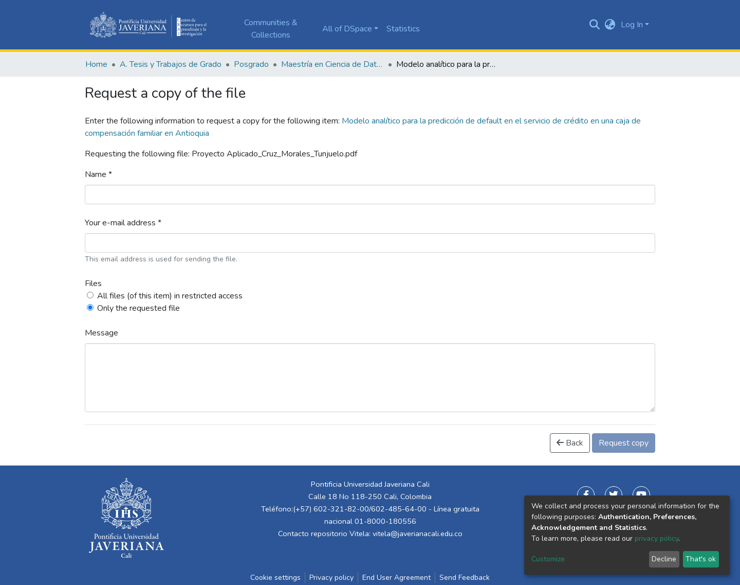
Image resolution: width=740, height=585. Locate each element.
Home (96, 64)
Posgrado (251, 64)
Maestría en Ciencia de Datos (332, 64)
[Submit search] (595, 24)
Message (101, 333)
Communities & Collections (271, 29)
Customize (548, 559)
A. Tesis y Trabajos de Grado (170, 64)
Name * (98, 174)
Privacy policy (331, 577)
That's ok (701, 559)
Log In (632, 24)
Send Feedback (464, 577)
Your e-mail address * (123, 222)
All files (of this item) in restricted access (170, 296)
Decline (664, 559)
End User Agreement (396, 577)
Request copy (624, 443)
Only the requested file (138, 308)
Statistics (403, 28)
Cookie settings (275, 577)
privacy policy (656, 538)
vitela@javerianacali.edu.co (417, 533)
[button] (610, 25)
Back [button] (570, 443)
